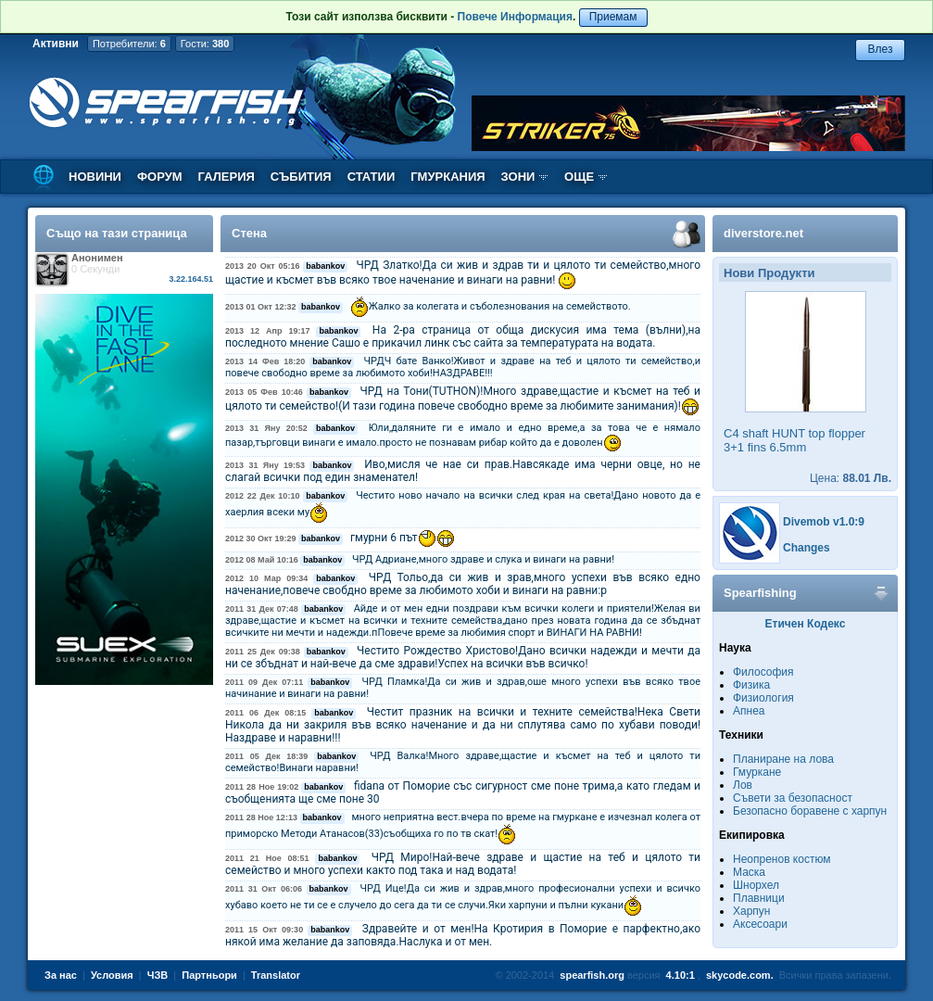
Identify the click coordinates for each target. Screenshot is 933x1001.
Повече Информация (515, 16)
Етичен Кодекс (805, 623)
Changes (806, 547)
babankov (325, 266)
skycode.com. (740, 975)
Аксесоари (760, 924)
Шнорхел (756, 885)
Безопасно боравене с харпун (810, 811)
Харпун (751, 911)
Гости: (205, 43)
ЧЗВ (158, 975)
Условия (112, 975)
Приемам (613, 16)
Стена (249, 233)
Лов (742, 785)
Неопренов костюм (782, 859)
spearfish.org (592, 975)
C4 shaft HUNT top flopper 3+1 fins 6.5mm (794, 440)
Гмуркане (757, 772)
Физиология (763, 697)
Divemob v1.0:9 (823, 521)
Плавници (759, 898)
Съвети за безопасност (792, 798)
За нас (60, 975)
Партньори (209, 975)
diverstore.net (763, 233)
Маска (749, 872)
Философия (763, 671)
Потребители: (129, 43)
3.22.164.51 (191, 279)
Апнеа (748, 710)
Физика (751, 684)
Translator (275, 975)
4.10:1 (680, 975)
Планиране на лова (783, 759)
